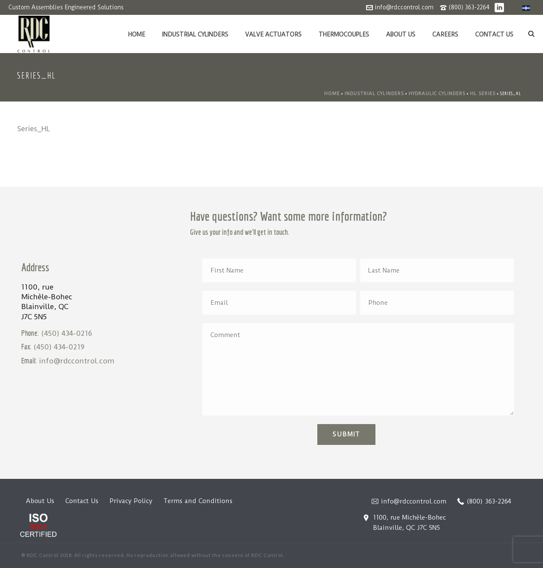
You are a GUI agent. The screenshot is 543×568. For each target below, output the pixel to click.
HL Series (482, 93)
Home (136, 34)
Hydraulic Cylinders (437, 93)
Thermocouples (344, 34)
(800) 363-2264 (469, 7)
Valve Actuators (273, 34)
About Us (400, 34)
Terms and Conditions (197, 501)
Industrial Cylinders (195, 34)
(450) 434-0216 (66, 333)
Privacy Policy (130, 501)
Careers (445, 34)
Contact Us (494, 34)
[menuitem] (526, 8)
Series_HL (33, 128)
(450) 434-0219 (59, 347)
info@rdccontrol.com (404, 7)
